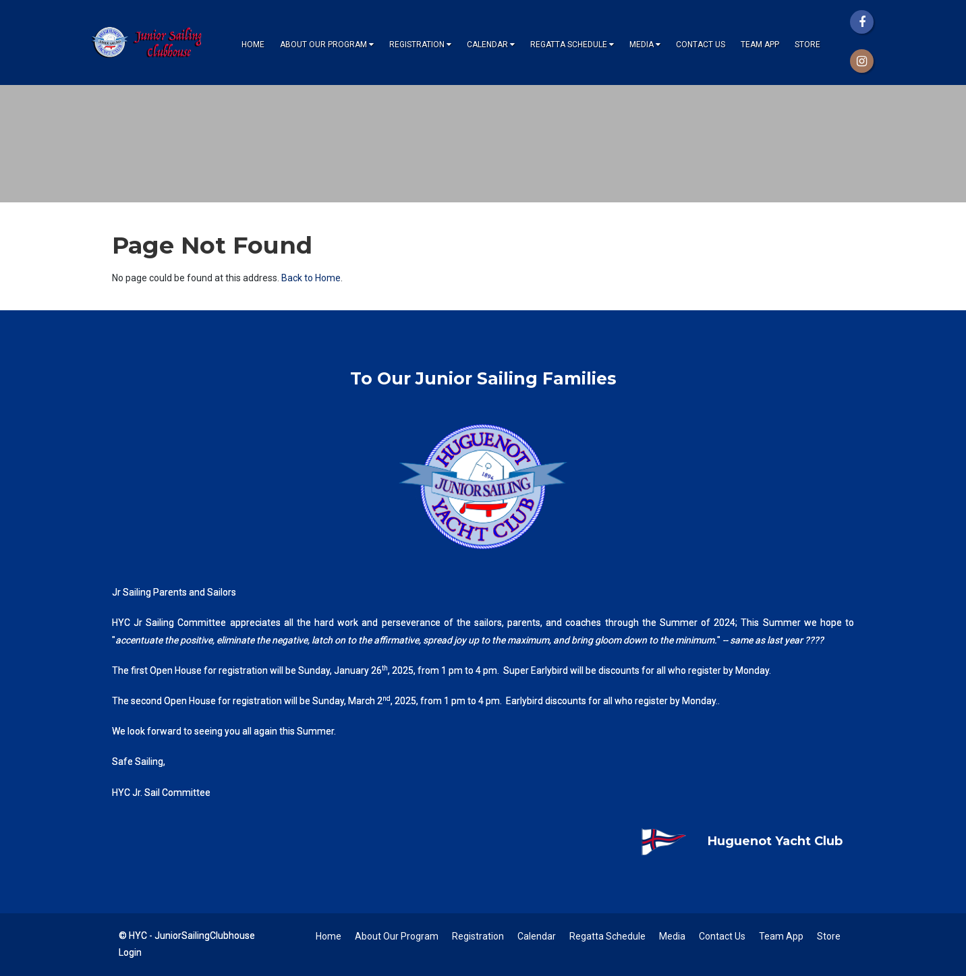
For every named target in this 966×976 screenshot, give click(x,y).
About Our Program (327, 44)
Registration (420, 44)
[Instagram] (862, 61)
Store (807, 44)
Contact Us (700, 44)
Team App (760, 44)
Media (644, 44)
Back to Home (311, 277)
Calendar (491, 44)
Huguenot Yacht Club (731, 841)
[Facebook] (862, 22)
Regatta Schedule (572, 44)
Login (130, 952)
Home (253, 44)
